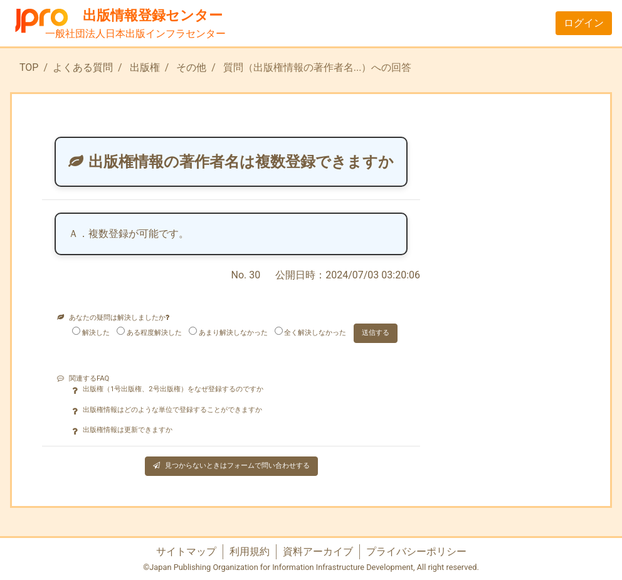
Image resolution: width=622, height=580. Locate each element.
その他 (191, 67)
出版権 (145, 67)
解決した (96, 333)
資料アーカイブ (318, 551)
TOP (28, 67)
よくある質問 (83, 67)
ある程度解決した (154, 333)
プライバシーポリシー (416, 551)
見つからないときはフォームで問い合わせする (231, 465)
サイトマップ (186, 551)
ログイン (584, 23)
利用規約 (249, 551)
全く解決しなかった (315, 333)
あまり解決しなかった (233, 333)
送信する (375, 333)
